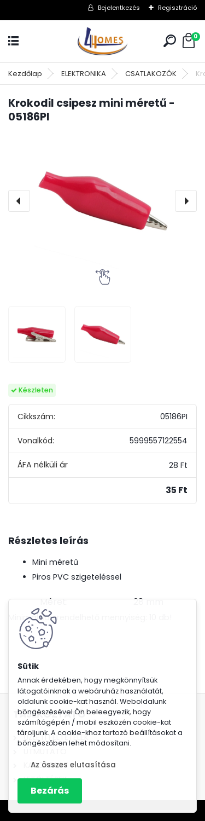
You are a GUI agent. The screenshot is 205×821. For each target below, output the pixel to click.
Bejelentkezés (119, 7)
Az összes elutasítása (73, 765)
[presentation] (19, 201)
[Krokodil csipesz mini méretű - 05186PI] (102, 201)
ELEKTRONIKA (83, 73)
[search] (169, 40)
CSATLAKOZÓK (151, 73)
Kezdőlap (25, 73)
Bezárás (50, 790)
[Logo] (103, 41)
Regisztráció (177, 7)
